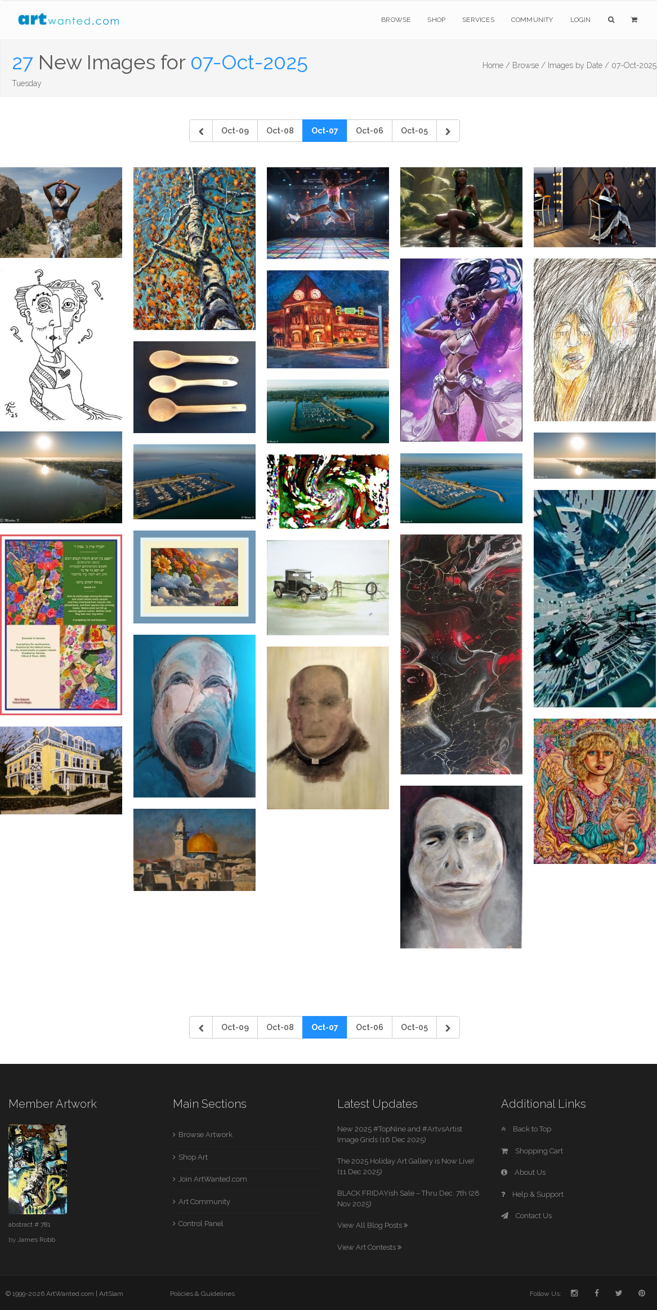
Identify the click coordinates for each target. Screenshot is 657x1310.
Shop (436, 20)
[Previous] (201, 130)
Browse (395, 20)
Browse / (529, 65)
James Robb (36, 1240)
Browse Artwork (205, 1134)
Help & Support (532, 1194)
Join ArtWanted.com (212, 1179)
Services (478, 20)
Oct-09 (235, 130)
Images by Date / (578, 65)
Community (532, 20)
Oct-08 (280, 130)
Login (580, 20)
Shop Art (193, 1157)
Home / (496, 65)
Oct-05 (414, 130)
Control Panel (201, 1223)
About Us (523, 1172)
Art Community (204, 1201)
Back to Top (526, 1129)
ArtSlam (111, 1294)
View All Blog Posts (372, 1225)
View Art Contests (369, 1247)
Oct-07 (324, 130)
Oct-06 (369, 130)
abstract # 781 (29, 1224)
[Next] (448, 130)
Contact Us (526, 1215)
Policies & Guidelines (202, 1294)
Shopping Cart (532, 1151)
